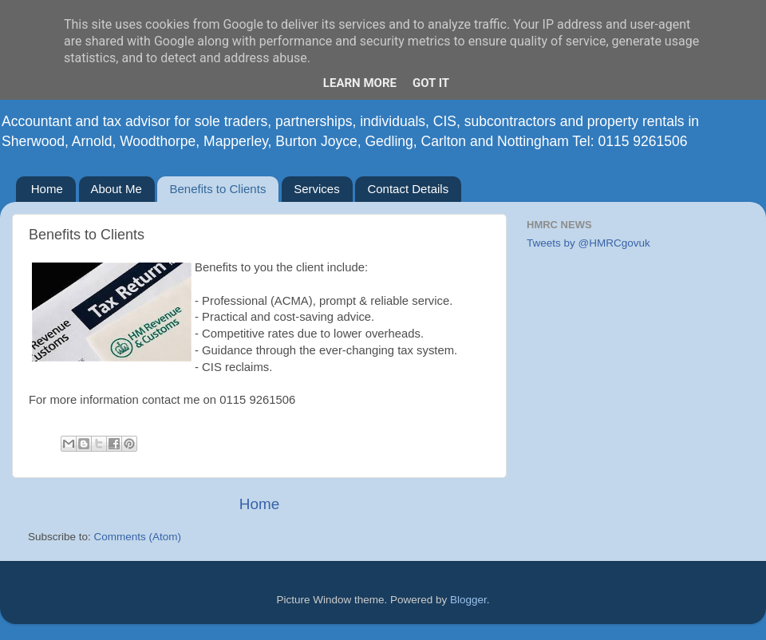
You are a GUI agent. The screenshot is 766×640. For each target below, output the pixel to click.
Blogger (468, 600)
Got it (431, 83)
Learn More (360, 83)
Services (317, 189)
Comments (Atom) (138, 537)
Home (47, 189)
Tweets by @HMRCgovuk (588, 243)
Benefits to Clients (217, 189)
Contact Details (407, 189)
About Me (116, 189)
